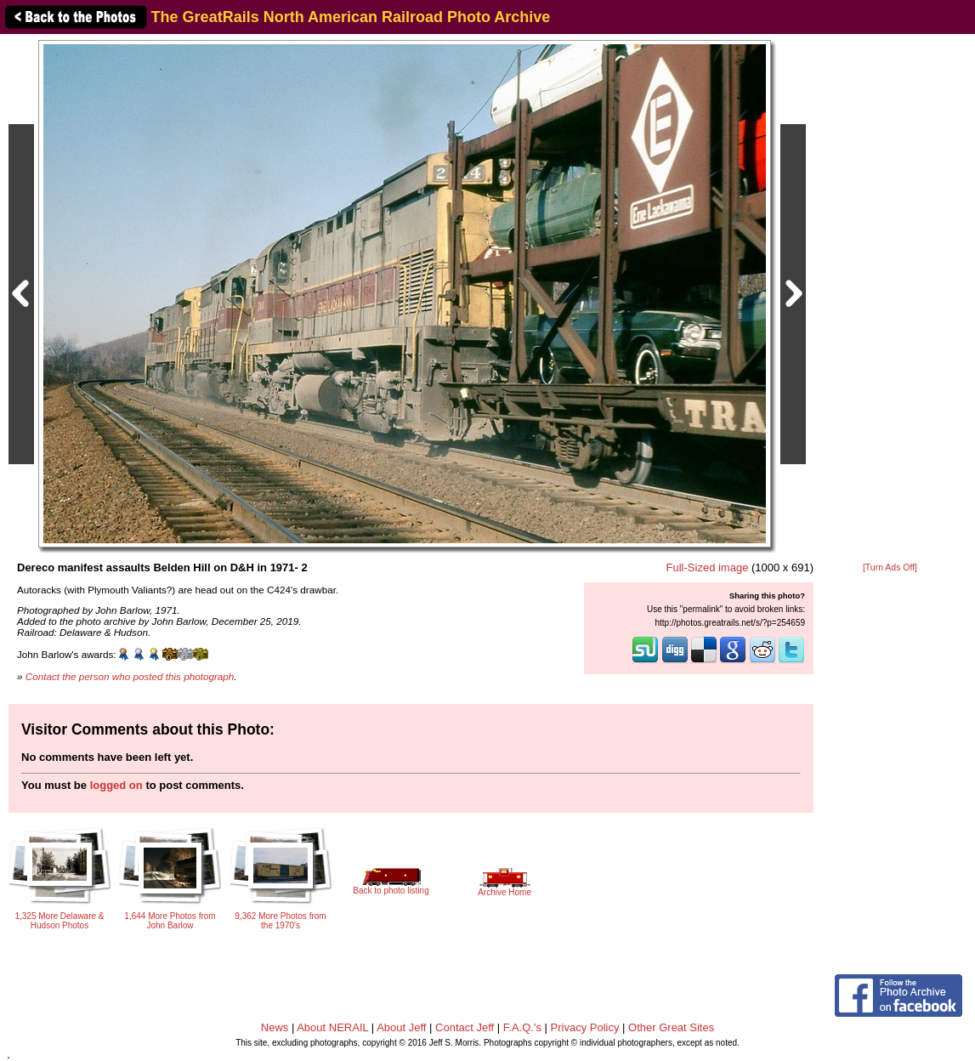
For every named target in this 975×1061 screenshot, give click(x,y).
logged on (116, 785)
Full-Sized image (707, 567)
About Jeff (401, 1027)
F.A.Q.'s (522, 1027)
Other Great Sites (671, 1027)
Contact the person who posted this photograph (130, 676)
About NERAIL (332, 1027)
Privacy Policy (585, 1027)
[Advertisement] (890, 299)
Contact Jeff (464, 1027)
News (275, 1027)
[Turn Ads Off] (890, 567)
